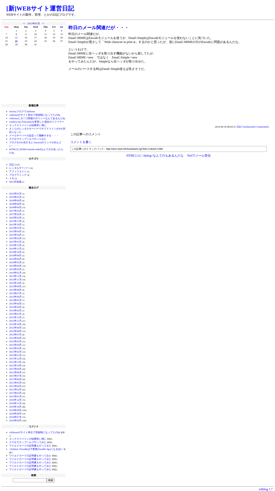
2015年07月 (15, 227)
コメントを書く (81, 142)
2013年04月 (15, 303)
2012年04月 (15, 344)
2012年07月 (15, 334)
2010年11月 (15, 403)
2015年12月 (15, 221)
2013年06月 (15, 296)
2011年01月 (15, 396)
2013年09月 (15, 286)
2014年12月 (15, 245)
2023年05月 (34, 23)
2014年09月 (15, 255)
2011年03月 (15, 389)
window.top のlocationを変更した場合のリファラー (36, 121)
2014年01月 (15, 272)
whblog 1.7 (266, 489)
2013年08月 (15, 289)
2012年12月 (15, 317)
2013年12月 (15, 276)
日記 (11, 164)
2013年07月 (15, 293)
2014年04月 (15, 265)
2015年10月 (15, 224)
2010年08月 (15, 413)
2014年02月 (15, 269)
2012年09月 (15, 327)
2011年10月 (15, 365)
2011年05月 (15, 382)
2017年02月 (15, 214)
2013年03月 (15, 307)
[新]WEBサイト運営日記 (40, 8)
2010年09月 (15, 410)
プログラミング (18, 174)
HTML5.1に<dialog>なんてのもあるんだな (155, 155)
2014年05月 (15, 262)
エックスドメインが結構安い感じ (27, 125)
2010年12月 (15, 399)
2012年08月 (15, 331)
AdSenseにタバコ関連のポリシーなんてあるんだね (37, 118)
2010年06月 (15, 420)
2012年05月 (15, 341)
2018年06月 (15, 207)
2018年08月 (15, 203)
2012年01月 (15, 355)
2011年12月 (15, 358)
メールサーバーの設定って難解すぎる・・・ (34, 135)
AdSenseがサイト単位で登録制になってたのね (34, 114)
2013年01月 (15, 313)
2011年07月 (15, 375)
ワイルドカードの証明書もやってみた (30, 445)
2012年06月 (15, 338)
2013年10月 (15, 282)
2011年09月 (15, 368)
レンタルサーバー (19, 168)
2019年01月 (15, 197)
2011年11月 (15, 362)
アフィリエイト (18, 171)
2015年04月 (15, 231)
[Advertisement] (34, 75)
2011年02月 (15, 393)
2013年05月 (15, 300)
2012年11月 (15, 320)
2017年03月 (15, 210)
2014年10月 (15, 252)
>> (43, 23)
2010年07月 (15, 417)
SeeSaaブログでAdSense (22, 111)
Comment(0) (262, 126)
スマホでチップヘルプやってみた (27, 139)
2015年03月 (15, 234)
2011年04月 (15, 386)
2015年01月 (15, 241)
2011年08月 (15, 372)
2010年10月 (15, 406)
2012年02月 (15, 351)
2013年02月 (15, 310)
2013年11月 (15, 279)
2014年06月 (15, 258)
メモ (11, 178)
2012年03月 (15, 348)
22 (16, 41)
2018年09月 (15, 200)
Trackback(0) (249, 126)
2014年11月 (15, 248)
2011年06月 (15, 379)
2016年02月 (15, 217)
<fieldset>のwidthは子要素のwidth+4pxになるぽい (36, 449)
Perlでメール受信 (199, 155)
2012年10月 (15, 324)
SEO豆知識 (15, 181)
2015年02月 (15, 238)
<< (24, 23)
